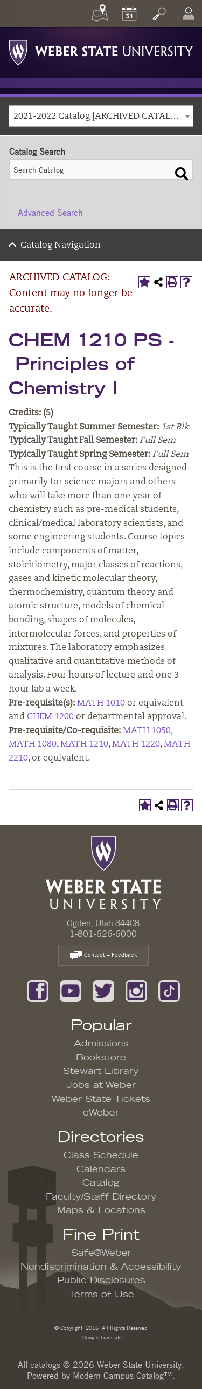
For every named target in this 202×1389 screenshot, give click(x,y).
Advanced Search (50, 212)
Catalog (101, 1183)
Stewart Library (101, 1071)
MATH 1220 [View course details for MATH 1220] (136, 744)
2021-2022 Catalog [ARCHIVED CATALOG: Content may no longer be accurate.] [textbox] (103, 116)
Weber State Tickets (101, 1099)
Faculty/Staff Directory (101, 1197)
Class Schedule (101, 1155)
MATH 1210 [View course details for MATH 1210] (84, 744)
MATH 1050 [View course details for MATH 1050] (147, 731)
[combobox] (101, 116)
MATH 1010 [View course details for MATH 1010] (101, 703)
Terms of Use (101, 1294)
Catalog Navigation (60, 245)
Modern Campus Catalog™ (122, 1375)
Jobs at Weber (101, 1085)
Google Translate (101, 1336)
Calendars (101, 1169)
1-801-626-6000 (103, 933)
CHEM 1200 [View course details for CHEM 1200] (50, 717)
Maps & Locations (101, 1210)
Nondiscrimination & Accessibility (101, 1267)
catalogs (45, 1364)
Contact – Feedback (103, 955)
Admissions (101, 1043)
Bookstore (101, 1057)
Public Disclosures (101, 1280)
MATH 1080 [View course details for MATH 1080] (33, 744)
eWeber (101, 1113)
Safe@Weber (101, 1253)
